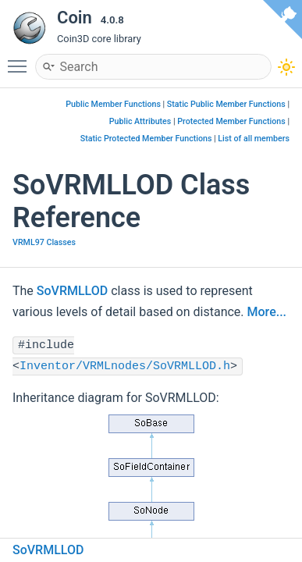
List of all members (254, 138)
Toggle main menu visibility (21, 59)
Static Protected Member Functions (146, 138)
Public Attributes (140, 121)
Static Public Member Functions (226, 104)
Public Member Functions (113, 104)
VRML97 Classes (44, 242)
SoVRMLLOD (72, 290)
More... (266, 311)
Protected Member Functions (231, 121)
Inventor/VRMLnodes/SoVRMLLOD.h (125, 366)
